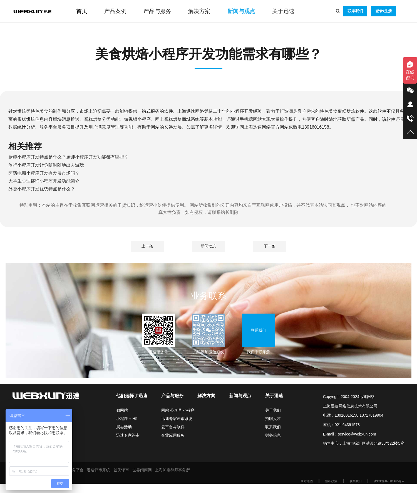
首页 (81, 11)
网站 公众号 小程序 (178, 410)
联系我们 (355, 11)
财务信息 (273, 435)
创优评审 (121, 470)
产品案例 (115, 11)
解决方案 (199, 11)
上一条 (147, 246)
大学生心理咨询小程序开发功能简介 (44, 181)
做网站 (122, 410)
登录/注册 (383, 11)
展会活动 (124, 427)
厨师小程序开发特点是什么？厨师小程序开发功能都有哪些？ (68, 157)
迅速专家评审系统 (176, 418)
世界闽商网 (142, 470)
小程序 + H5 (126, 418)
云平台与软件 (173, 427)
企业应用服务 (173, 435)
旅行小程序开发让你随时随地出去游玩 (46, 165)
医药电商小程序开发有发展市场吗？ (44, 173)
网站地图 (307, 481)
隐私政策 (331, 481)
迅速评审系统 (98, 470)
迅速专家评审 (128, 435)
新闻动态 (208, 246)
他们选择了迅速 (131, 395)
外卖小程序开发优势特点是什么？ (41, 189)
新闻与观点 (241, 11)
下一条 (269, 246)
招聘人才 (273, 418)
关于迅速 (283, 11)
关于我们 (273, 410)
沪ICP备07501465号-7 (389, 481)
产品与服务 (157, 11)
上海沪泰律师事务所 (172, 470)
